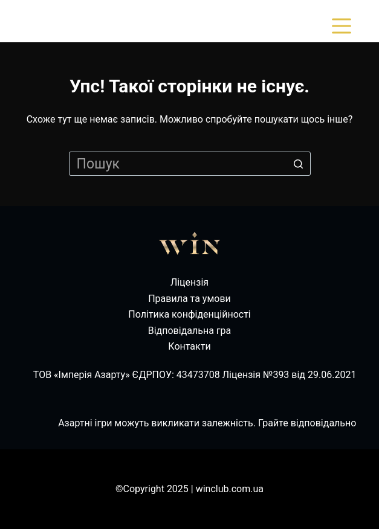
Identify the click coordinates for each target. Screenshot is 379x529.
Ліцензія (189, 282)
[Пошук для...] (190, 164)
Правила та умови (189, 298)
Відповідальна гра (190, 330)
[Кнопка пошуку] (299, 164)
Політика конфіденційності (189, 314)
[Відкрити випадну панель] (344, 26)
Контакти (189, 346)
